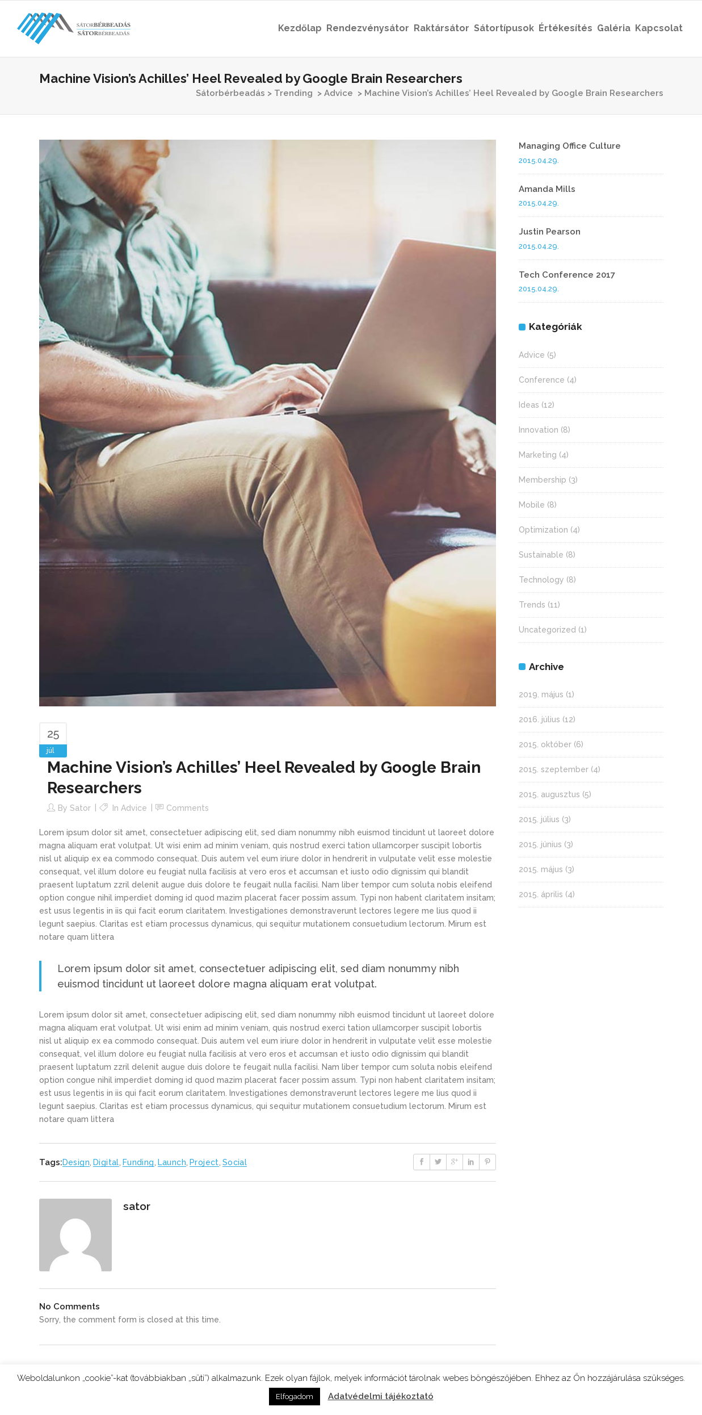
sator (80, 808)
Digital (106, 1162)
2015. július (539, 819)
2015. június (540, 844)
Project (204, 1162)
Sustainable (541, 554)
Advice (338, 93)
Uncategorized (547, 629)
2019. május (541, 694)
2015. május (541, 869)
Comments (187, 808)
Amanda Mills (547, 189)
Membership (542, 479)
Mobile (532, 504)
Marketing (538, 454)
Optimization (543, 529)
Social (234, 1162)
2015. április (541, 894)
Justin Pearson (550, 232)
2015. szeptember (553, 769)
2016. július (539, 719)
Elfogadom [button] (294, 1396)
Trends (532, 604)
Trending (293, 93)
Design (76, 1162)
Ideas (529, 404)
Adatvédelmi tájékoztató (381, 1396)
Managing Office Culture (570, 146)
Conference (542, 379)
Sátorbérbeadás (230, 93)
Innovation (538, 429)
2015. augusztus (549, 794)
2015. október (545, 744)
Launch (172, 1162)
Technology (541, 579)
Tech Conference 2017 (567, 275)
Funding (138, 1162)
